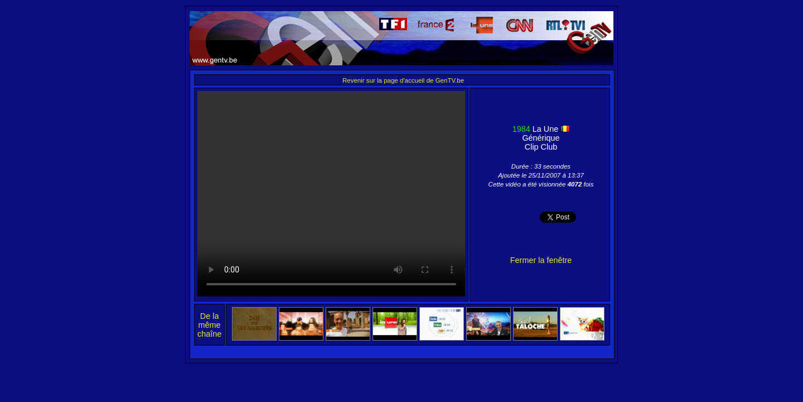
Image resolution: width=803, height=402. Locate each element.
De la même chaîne (209, 325)
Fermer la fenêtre (541, 260)
